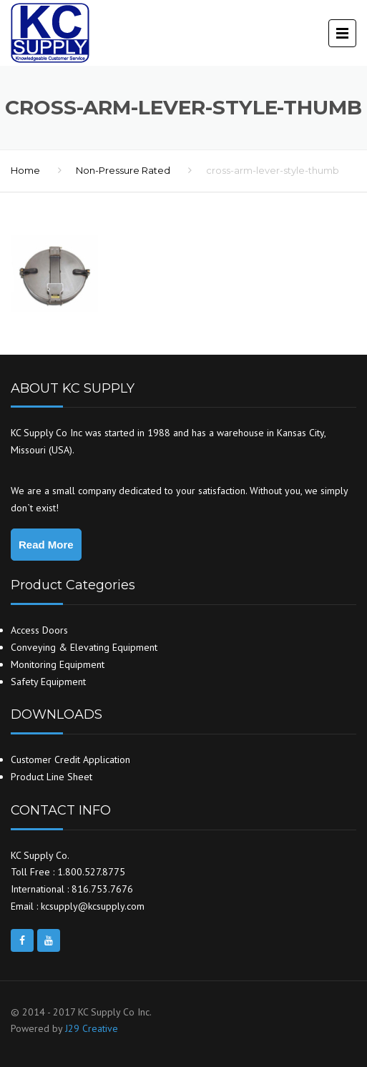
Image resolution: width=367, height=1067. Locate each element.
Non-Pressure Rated (123, 170)
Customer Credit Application (70, 759)
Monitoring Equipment (57, 664)
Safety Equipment (48, 681)
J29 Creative (91, 1028)
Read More (46, 545)
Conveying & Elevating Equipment (84, 647)
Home (25, 170)
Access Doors (39, 630)
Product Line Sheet (51, 776)
